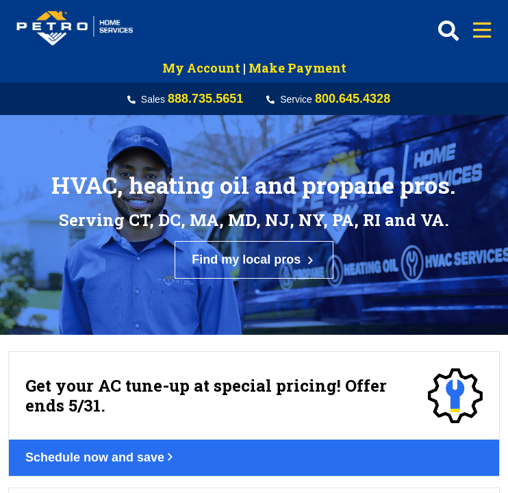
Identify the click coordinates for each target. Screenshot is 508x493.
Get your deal (79, 465)
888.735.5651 (205, 98)
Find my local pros (254, 203)
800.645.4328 (352, 98)
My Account (201, 68)
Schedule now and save (109, 328)
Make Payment (297, 68)
